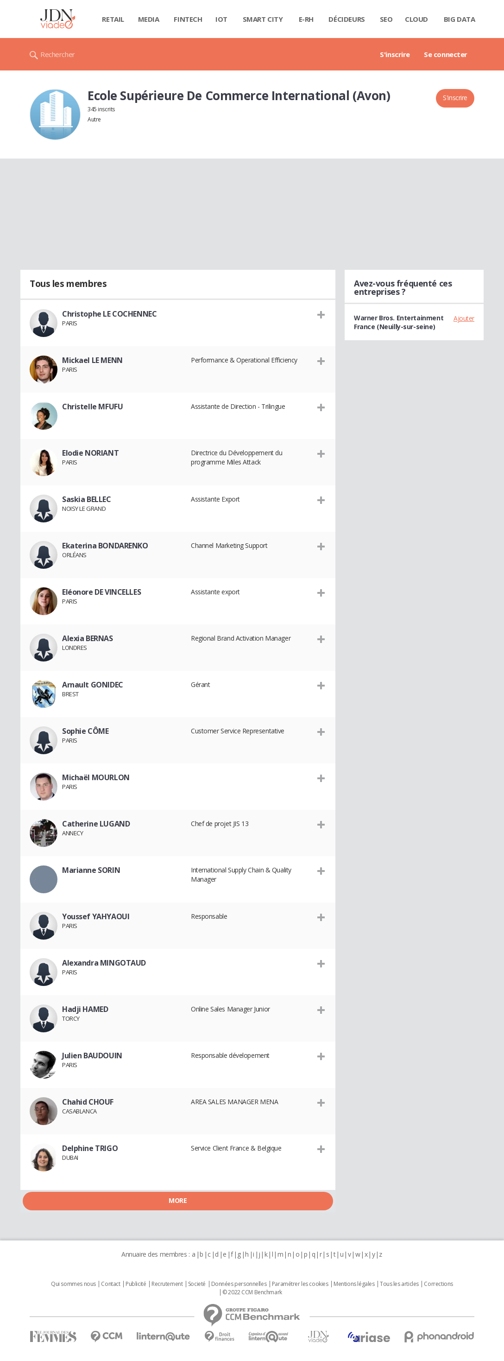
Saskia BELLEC (86, 499)
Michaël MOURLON (96, 777)
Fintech (188, 19)
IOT (221, 19)
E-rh (306, 19)
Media (148, 19)
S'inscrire (395, 54)
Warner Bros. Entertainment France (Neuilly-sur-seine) (398, 322)
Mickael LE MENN (92, 360)
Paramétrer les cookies (300, 1284)
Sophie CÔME (85, 731)
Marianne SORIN (91, 870)
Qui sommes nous (73, 1284)
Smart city (263, 19)
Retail (113, 19)
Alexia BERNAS (87, 638)
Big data (459, 19)
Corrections (438, 1284)
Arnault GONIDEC (92, 685)
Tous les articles (399, 1284)
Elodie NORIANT (90, 453)
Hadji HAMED (85, 1009)
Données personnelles (239, 1284)
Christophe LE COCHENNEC (109, 314)
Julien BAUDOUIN (92, 1055)
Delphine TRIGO (90, 1148)
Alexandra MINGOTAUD (104, 963)
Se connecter (445, 54)
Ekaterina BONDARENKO (105, 546)
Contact (110, 1284)
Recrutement (167, 1284)
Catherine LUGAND (96, 824)
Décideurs (346, 19)
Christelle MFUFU (92, 406)
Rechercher (57, 54)
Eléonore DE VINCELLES (101, 592)
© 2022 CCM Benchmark (252, 1292)
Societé (197, 1284)
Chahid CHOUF (87, 1102)
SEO (386, 19)
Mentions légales (354, 1284)
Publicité (136, 1284)
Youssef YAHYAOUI (95, 916)
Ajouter (464, 318)
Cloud (416, 19)
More (178, 1200)
